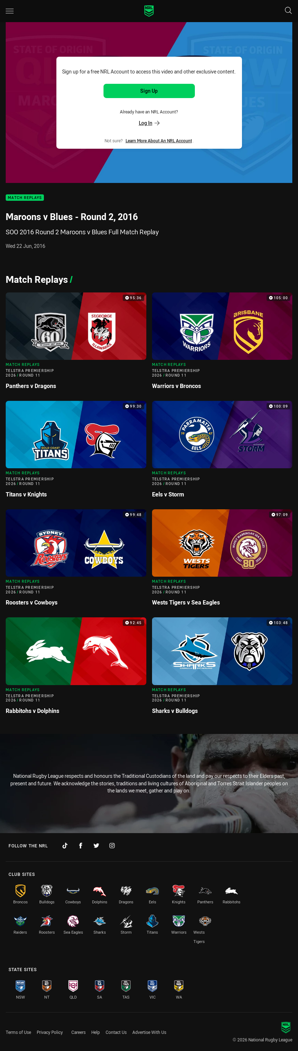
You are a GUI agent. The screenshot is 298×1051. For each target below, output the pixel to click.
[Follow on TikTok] (65, 845)
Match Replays (25, 197)
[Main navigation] (10, 11)
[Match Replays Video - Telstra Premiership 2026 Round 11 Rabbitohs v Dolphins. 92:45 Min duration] (76, 668)
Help (95, 1032)
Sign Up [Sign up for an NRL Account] (149, 90)
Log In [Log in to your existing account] (149, 122)
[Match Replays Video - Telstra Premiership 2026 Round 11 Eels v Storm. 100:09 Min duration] (222, 452)
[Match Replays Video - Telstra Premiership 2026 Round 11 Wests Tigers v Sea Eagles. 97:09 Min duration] (222, 560)
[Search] (288, 10)
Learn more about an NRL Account (159, 140)
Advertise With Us (149, 1032)
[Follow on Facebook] (81, 845)
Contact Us (116, 1032)
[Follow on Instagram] (112, 845)
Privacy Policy (50, 1032)
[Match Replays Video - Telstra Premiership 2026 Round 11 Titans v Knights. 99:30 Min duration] (76, 452)
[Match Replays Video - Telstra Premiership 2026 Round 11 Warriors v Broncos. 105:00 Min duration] (222, 343)
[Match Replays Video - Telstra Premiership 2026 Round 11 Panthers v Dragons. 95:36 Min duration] (76, 343)
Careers (78, 1032)
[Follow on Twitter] (96, 845)
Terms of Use (18, 1032)
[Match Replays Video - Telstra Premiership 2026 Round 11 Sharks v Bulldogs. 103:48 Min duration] (222, 668)
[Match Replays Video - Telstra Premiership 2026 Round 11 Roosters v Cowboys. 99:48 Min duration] (76, 560)
